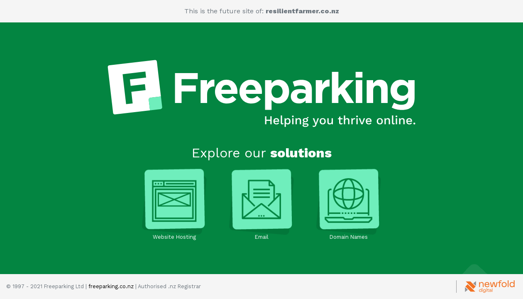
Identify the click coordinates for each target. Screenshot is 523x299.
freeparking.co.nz (111, 286)
